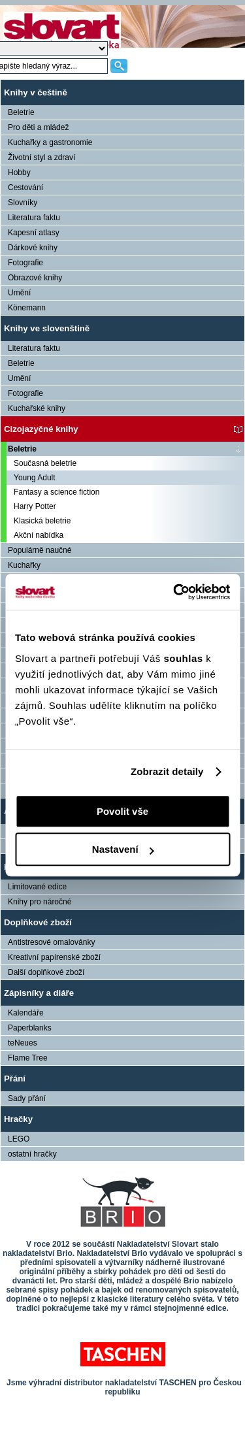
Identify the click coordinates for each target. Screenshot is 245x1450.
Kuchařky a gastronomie (50, 142)
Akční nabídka (38, 535)
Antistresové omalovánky (51, 942)
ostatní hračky (32, 1154)
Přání (14, 1078)
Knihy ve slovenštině (47, 328)
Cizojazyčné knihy (41, 429)
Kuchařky (24, 565)
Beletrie (21, 112)
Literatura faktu (34, 217)
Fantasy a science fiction (56, 492)
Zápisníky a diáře (39, 993)
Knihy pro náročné (39, 901)
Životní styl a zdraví (41, 157)
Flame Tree (28, 1058)
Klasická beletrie (42, 520)
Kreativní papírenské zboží (54, 957)
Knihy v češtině (35, 92)
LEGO (18, 1139)
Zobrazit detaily (167, 771)
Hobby (19, 172)
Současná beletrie (45, 463)
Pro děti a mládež (38, 127)
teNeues (22, 1042)
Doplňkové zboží (38, 922)
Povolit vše (122, 811)
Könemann (27, 307)
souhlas (184, 658)
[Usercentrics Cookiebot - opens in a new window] (174, 592)
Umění (19, 292)
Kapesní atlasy (33, 232)
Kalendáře (26, 1012)
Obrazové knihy (35, 277)
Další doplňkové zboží (46, 972)
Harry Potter (35, 506)
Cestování (25, 187)
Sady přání (27, 1098)
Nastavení (123, 849)
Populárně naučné (39, 550)
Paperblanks (30, 1027)
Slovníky (22, 202)
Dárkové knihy (32, 247)
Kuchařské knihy (36, 408)
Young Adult (35, 477)
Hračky (18, 1119)
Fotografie (25, 262)
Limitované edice (37, 886)
